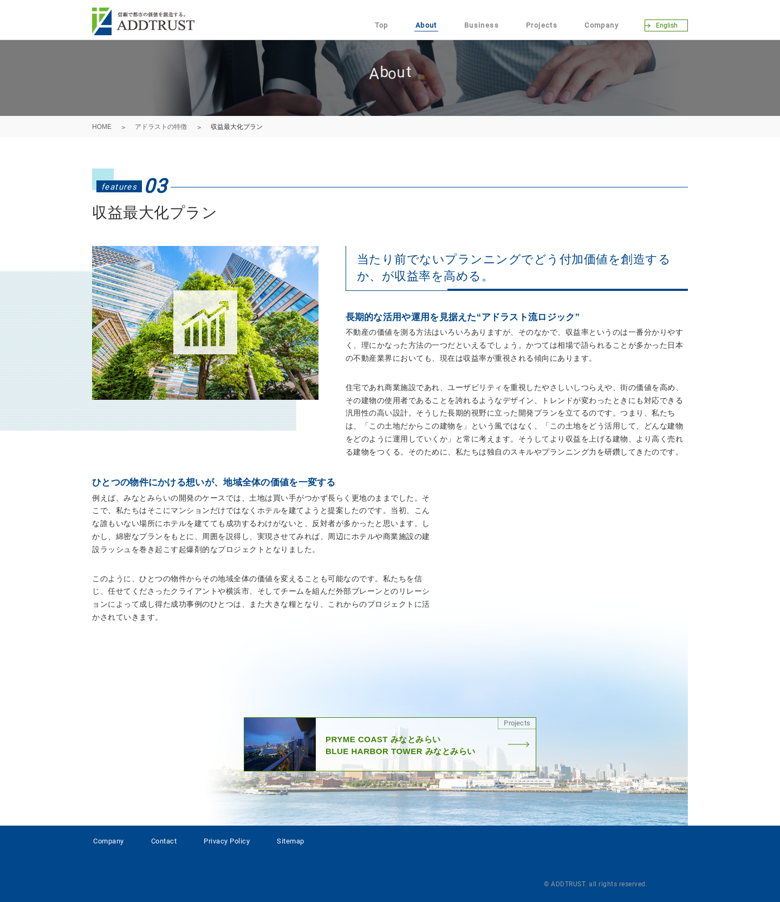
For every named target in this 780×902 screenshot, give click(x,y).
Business (481, 25)
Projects (541, 25)
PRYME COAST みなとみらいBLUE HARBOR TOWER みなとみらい (390, 744)
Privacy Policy (227, 841)
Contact (164, 841)
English (667, 25)
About (426, 25)
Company (601, 25)
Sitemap (290, 841)
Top (381, 25)
